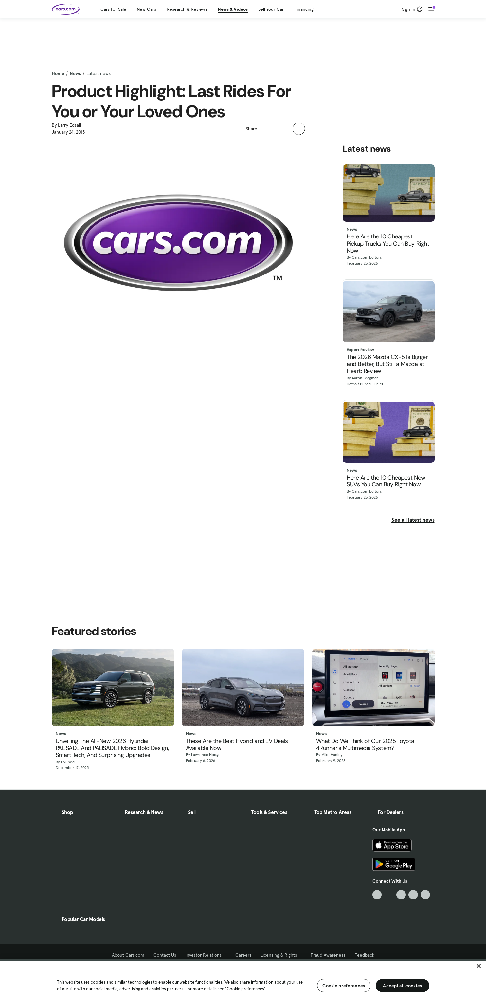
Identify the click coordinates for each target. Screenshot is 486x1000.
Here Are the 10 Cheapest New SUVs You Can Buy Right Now (386, 481)
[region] (243, 979)
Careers (243, 955)
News (75, 73)
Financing (304, 9)
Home (58, 73)
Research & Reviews (187, 9)
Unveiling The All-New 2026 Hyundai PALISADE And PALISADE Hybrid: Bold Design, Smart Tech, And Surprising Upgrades (112, 748)
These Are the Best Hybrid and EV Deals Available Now (237, 745)
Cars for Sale (113, 9)
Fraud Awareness (328, 955)
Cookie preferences (343, 986)
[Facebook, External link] (389, 894)
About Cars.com (128, 955)
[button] (265, 128)
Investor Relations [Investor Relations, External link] (205, 955)
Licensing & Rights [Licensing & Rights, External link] (281, 955)
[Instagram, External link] (413, 894)
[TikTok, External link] (377, 894)
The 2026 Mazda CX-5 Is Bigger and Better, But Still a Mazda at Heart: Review (387, 364)
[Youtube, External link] (401, 894)
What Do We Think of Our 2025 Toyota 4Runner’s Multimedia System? (365, 745)
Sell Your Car (271, 9)
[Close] (479, 966)
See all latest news (413, 520)
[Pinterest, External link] (425, 894)
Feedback (364, 955)
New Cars (146, 9)
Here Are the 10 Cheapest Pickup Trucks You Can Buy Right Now (388, 244)
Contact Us (164, 955)
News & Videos (233, 9)
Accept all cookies (402, 986)
